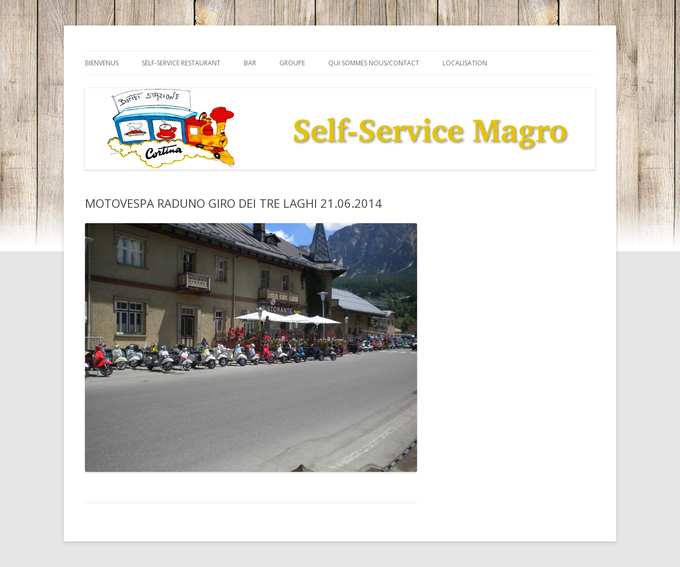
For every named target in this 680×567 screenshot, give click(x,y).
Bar (250, 62)
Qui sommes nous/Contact (373, 62)
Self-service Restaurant (181, 62)
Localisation (465, 62)
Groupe (292, 62)
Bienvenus (101, 62)
